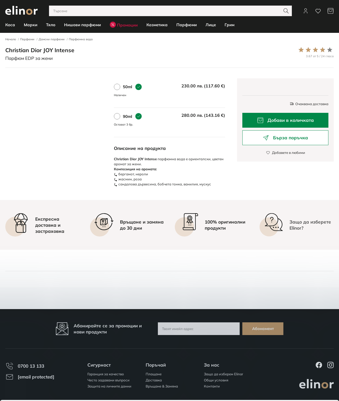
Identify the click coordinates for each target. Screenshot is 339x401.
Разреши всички (295, 359)
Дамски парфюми (52, 39)
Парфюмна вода (81, 39)
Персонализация (295, 374)
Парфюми (27, 39)
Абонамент (263, 328)
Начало (10, 39)
